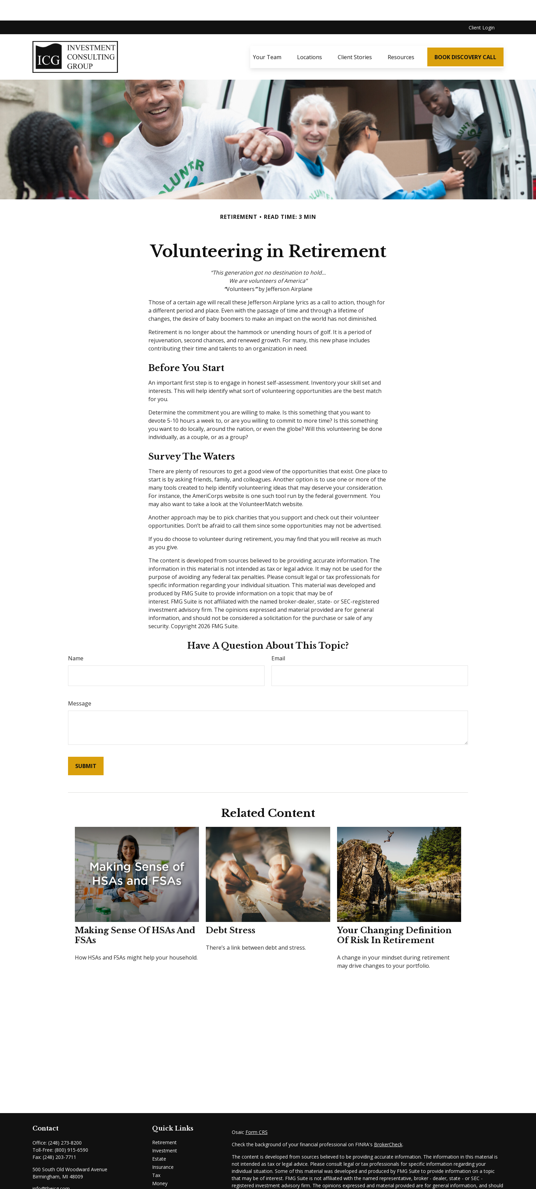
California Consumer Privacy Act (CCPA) (457, 1184)
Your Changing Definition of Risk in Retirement (394, 915)
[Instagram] (49, 1179)
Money (160, 1163)
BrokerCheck (388, 1124)
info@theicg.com (51, 1168)
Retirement (164, 1122)
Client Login (482, 7)
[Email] (59, 1179)
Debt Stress (230, 910)
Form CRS (256, 1111)
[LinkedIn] (37, 1179)
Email (278, 638)
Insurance (163, 1146)
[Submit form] (86, 745)
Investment (164, 1130)
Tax (156, 1154)
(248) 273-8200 (65, 1122)
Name (75, 638)
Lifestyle (161, 1171)
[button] (267, 36)
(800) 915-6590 (71, 1129)
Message (79, 683)
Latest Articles (168, 1179)
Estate (159, 1138)
